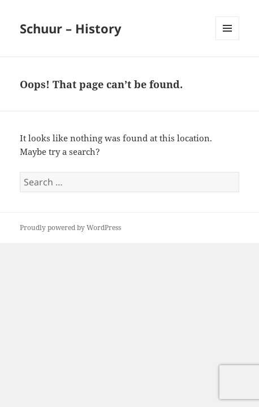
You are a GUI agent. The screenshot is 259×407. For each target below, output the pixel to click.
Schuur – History (71, 28)
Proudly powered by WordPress (70, 227)
